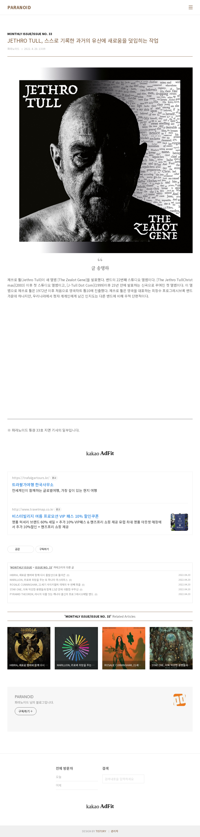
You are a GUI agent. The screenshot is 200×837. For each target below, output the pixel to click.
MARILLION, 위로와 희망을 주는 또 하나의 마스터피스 (39, 580)
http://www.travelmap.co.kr (32, 509)
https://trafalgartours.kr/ (31, 478)
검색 (140, 779)
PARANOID (19, 7)
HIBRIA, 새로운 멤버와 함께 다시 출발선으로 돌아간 (37, 575)
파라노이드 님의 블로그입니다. (34, 702)
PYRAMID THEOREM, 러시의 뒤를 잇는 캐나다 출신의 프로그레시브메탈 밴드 (51, 594)
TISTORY (101, 831)
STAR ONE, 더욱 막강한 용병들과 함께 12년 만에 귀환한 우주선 (44, 589)
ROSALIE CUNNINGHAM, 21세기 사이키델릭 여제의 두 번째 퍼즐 (45, 584)
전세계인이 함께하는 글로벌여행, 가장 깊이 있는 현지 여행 (54, 490)
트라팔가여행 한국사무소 (33, 484)
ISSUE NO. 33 (43, 567)
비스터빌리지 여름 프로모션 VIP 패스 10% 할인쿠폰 (55, 516)
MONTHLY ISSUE (21, 567)
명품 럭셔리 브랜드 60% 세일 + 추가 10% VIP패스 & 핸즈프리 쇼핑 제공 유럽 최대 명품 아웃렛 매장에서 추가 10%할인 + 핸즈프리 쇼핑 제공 (87, 524)
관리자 (114, 831)
